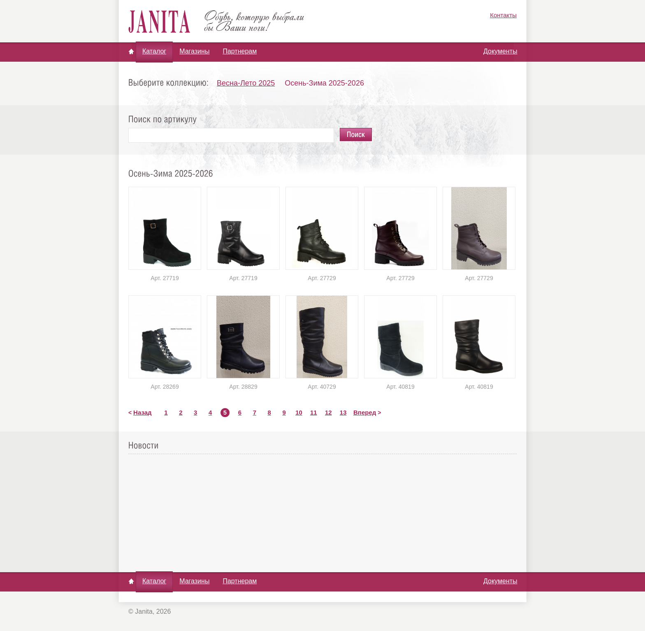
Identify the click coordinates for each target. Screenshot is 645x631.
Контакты (503, 15)
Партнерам (240, 51)
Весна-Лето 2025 (246, 83)
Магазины (194, 51)
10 (298, 412)
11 (313, 412)
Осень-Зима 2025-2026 (324, 83)
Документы (500, 51)
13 (343, 412)
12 (328, 412)
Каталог (154, 51)
